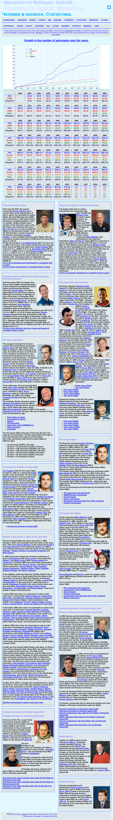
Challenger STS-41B (17, 584)
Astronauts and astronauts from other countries (84, 501)
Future (55, 26)
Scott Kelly (73, 253)
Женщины (22, 20)
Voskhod (6, 551)
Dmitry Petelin (9, 689)
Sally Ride (30, 366)
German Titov (8, 348)
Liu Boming (34, 669)
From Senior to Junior (16, 419)
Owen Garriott (14, 493)
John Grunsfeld (45, 635)
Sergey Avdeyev (66, 463)
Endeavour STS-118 (11, 411)
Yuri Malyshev (18, 598)
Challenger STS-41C (22, 602)
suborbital (68, 31)
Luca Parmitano (23, 304)
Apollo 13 (86, 320)
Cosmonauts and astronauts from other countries (84, 596)
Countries (39, 26)
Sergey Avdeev (37, 251)
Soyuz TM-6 (84, 525)
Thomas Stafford (38, 560)
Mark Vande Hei (65, 473)
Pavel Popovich (12, 547)
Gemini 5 (63, 290)
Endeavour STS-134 (67, 764)
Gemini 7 (6, 560)
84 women (39, 33)
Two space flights (71, 396)
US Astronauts (13, 423)
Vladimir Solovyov (10, 580)
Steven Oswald (16, 635)
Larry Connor (30, 374)
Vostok (33, 473)
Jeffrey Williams (100, 259)
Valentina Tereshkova (12, 403)
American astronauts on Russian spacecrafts (78, 711)
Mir (76, 527)
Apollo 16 (100, 330)
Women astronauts (72, 598)
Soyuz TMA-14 (65, 791)
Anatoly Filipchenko (11, 568)
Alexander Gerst (19, 300)
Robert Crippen (38, 602)
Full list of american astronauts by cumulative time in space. (84, 273)
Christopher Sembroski (12, 677)
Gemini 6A (7, 562)
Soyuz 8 (44, 564)
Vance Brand (21, 586)
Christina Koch (88, 483)
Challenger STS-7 (10, 370)
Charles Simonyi (66, 699)
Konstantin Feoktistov (37, 551)
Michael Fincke (99, 245)
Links (96, 26)
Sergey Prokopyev (40, 687)
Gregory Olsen (26, 380)
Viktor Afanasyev (19, 612)
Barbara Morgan (14, 409)
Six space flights (82, 388)
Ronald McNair (20, 588)
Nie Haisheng (22, 669)
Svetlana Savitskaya (67, 403)
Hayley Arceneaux (35, 675)
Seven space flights (83, 386)
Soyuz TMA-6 (87, 368)
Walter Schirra (20, 560)
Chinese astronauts (72, 594)
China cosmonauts (71, 499)
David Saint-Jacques (74, 479)
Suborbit (65, 26)
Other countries (13, 427)
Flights (29, 26)
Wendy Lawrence (10, 637)
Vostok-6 (9, 405)
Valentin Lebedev (41, 503)
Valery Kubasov (39, 566)
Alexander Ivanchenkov (16, 499)
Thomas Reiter (17, 290)
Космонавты (9, 20)
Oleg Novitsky (19, 663)
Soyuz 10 (84, 354)
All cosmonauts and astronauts (77, 493)
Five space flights (71, 390)
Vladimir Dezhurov (35, 629)
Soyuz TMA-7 (8, 382)
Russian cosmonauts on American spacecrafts (78, 709)
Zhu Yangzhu (32, 699)
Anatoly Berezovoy (21, 503)
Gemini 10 (89, 328)
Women (20, 26)
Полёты (32, 20)
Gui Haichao (47, 699)
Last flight (11, 429)
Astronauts (8, 26)
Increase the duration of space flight (22, 526)
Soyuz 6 (26, 564)
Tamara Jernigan (31, 635)
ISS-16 (81, 241)
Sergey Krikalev (19, 211)
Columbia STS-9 (94, 334)
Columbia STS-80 (10, 397)
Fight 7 (69, 294)
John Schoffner (9, 693)
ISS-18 (78, 744)
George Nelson (16, 604)
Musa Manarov (9, 515)
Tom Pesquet (39, 665)
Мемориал (93, 20)
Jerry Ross (89, 372)
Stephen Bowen (37, 689)
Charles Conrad (27, 485)
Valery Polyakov (19, 519)
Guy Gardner (35, 616)
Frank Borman (14, 558)
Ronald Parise (9, 620)
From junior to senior (16, 417)
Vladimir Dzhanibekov (81, 356)
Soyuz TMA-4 (104, 770)
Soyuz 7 (33, 564)
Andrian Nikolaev (23, 545)
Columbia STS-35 (10, 616)
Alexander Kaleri (39, 249)
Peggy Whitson (45, 691)
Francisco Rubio (22, 689)
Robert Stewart (37, 588)
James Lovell (30, 558)
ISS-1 (5, 229)
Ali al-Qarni (21, 693)
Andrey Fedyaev (31, 691)
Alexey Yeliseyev (29, 570)
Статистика (81, 20)
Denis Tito (46, 376)
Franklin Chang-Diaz (83, 376)
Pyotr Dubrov (31, 663)
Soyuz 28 (28, 740)
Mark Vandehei (44, 663)
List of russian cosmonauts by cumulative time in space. (26, 267)
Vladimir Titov (41, 513)
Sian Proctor (22, 675)
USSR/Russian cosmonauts (75, 495)
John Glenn (13, 387)
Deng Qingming (34, 697)
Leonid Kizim (47, 580)
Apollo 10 (70, 330)
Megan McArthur (26, 665)
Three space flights (72, 394)
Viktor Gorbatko (42, 568)
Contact (24, 814)
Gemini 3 (88, 326)
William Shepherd (94, 658)
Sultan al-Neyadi (17, 691)
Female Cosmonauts (72, 503)
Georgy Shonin (26, 566)
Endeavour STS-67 (31, 633)
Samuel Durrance (43, 618)
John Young (88, 324)
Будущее (57, 20)
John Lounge (16, 618)
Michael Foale (82, 215)
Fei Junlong (22, 697)
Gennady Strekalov (33, 598)
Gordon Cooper (9, 487)
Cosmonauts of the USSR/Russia (77, 590)
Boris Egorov (8, 553)
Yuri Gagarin (8, 471)
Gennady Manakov (32, 610)
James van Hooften (32, 604)
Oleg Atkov (11, 582)
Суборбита (69, 20)
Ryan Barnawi (36, 693)
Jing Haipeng (20, 699)
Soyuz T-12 (83, 360)
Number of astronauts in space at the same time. (23, 702)
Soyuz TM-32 (22, 378)
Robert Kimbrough (10, 665)
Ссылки (104, 20)
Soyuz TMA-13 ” (70, 742)
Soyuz (88, 344)
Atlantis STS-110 (88, 374)
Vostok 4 (38, 547)
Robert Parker (29, 618)
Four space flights (71, 392)
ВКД (49, 20)
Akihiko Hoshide (10, 667)
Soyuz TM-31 (97, 656)
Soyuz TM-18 (88, 449)
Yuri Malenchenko (30, 243)
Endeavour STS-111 (90, 378)
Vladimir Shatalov (10, 570)
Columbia (101, 670)
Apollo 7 (85, 306)
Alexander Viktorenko (34, 627)
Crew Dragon (82, 680)
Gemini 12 (86, 316)
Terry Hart (48, 604)
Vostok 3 (50, 545)
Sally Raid (80, 405)
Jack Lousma (29, 493)
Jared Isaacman (9, 675)
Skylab (30, 491)
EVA (48, 26)
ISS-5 (72, 241)
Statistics (76, 26)
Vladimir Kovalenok (45, 497)
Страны (42, 20)
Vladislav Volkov (27, 568)
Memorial (87, 26)
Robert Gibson (33, 586)
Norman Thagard (22, 631)
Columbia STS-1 (94, 332)
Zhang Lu (46, 697)
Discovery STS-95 (16, 389)
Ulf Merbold (34, 754)
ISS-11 (14, 229)
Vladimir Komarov (19, 551)
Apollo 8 (88, 318)
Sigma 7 (69, 302)
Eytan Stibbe (13, 376)
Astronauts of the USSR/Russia (20, 425)
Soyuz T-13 (77, 362)
